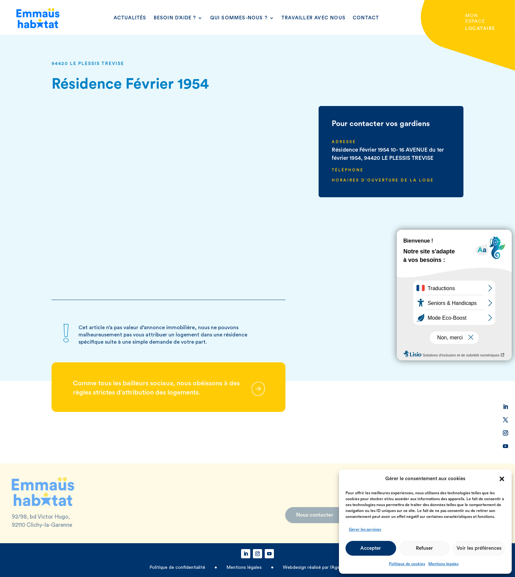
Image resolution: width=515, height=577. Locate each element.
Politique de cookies (407, 564)
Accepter (370, 548)
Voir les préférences (479, 548)
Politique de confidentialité (178, 567)
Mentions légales (443, 564)
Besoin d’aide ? (175, 17)
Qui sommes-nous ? (239, 17)
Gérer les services (365, 529)
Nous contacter (286, 515)
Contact (366, 17)
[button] (502, 479)
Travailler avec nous (313, 17)
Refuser (424, 548)
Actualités (130, 17)
